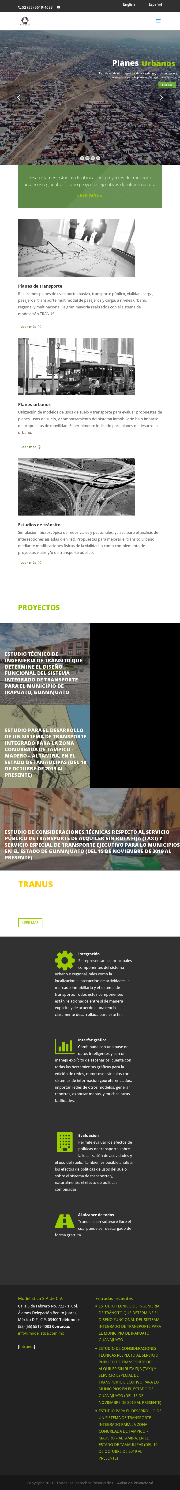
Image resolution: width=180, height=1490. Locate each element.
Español (155, 4)
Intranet (26, 1346)
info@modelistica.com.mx (41, 1333)
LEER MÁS (30, 922)
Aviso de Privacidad (135, 1483)
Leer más (167, 85)
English (129, 4)
